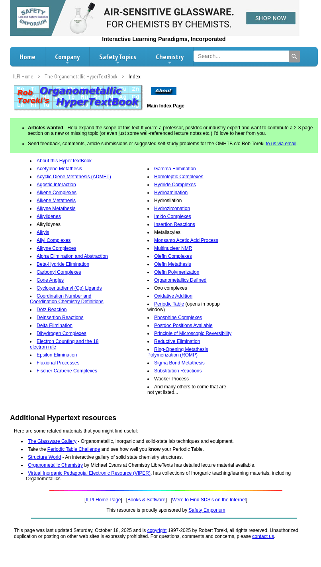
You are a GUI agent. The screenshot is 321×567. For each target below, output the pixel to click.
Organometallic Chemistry (55, 465)
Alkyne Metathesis (56, 208)
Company (67, 59)
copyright (157, 530)
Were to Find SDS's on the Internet (209, 500)
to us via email (281, 143)
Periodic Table (169, 304)
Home (27, 56)
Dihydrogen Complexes (61, 333)
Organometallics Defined (180, 280)
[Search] (294, 56)
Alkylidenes (49, 216)
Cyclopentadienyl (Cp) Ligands (69, 288)
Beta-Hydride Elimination (63, 264)
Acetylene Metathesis (59, 168)
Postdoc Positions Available (183, 325)
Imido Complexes (172, 216)
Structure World (44, 457)
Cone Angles (50, 280)
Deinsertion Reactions (60, 317)
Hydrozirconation (172, 208)
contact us (263, 536)
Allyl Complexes (53, 240)
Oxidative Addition (173, 296)
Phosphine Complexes (178, 317)
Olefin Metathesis (172, 264)
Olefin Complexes (173, 256)
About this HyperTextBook (64, 161)
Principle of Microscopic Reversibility (192, 333)
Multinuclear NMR (173, 248)
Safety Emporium (207, 510)
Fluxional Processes (58, 363)
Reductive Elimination (177, 341)
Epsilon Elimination (57, 355)
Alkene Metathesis (56, 200)
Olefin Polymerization (176, 272)
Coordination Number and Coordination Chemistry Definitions (67, 298)
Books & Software (146, 500)
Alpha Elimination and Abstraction (72, 256)
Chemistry (170, 59)
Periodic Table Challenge (73, 449)
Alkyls (43, 232)
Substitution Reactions (178, 371)
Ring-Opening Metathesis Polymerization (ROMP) (177, 352)
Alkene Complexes (56, 192)
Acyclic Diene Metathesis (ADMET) (74, 176)
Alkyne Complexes (56, 248)
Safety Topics (117, 59)
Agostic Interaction (56, 184)
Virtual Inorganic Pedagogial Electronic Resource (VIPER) (89, 473)
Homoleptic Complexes (178, 176)
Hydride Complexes (175, 184)
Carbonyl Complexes (59, 272)
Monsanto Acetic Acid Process (186, 240)
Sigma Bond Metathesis (179, 363)
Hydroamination (171, 192)
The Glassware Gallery (52, 441)
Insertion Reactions (174, 224)
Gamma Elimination (175, 168)
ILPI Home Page (103, 500)
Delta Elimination (54, 325)
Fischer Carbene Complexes (67, 371)
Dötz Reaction (52, 309)
